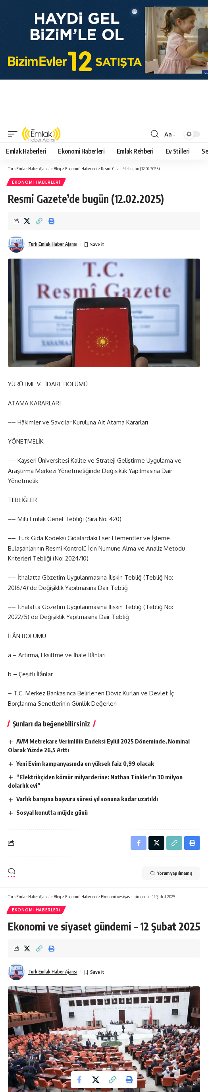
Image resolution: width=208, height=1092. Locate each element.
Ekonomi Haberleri (36, 182)
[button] (14, 134)
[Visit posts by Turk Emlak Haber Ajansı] (16, 244)
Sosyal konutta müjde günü (52, 812)
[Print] (51, 220)
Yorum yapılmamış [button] (171, 873)
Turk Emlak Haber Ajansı (52, 244)
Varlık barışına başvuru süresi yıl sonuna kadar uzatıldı (87, 798)
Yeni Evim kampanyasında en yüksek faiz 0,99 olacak (85, 763)
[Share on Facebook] (79, 1079)
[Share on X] (27, 220)
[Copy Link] (39, 220)
